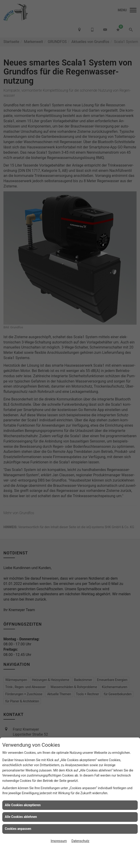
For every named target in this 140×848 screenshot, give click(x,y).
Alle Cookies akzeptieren (23, 805)
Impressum (59, 841)
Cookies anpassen (18, 829)
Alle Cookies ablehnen (21, 817)
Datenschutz (80, 841)
